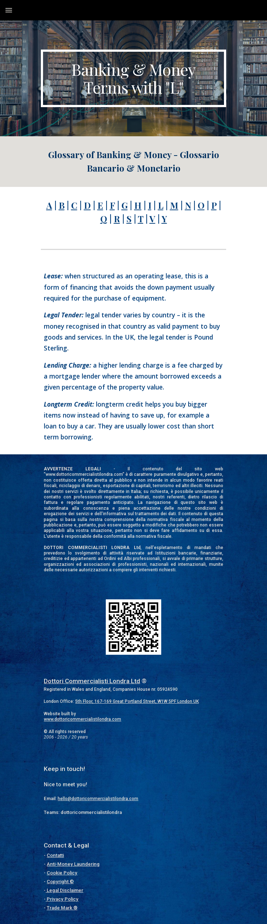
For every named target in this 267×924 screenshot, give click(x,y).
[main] (133, 78)
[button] (9, 10)
